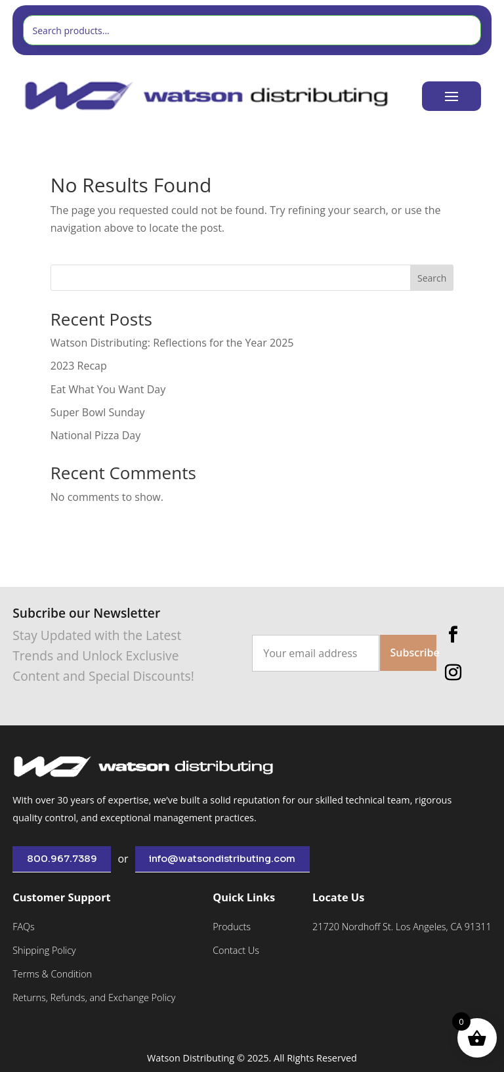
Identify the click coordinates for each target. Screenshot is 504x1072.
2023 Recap (79, 365)
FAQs (23, 926)
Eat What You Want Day (108, 389)
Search (431, 278)
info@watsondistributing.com (222, 859)
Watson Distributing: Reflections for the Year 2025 (172, 342)
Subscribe (413, 652)
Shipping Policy (44, 950)
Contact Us (236, 950)
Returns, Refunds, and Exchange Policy (93, 997)
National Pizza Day (95, 435)
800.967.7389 (62, 859)
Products (232, 926)
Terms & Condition (52, 974)
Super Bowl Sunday (98, 412)
